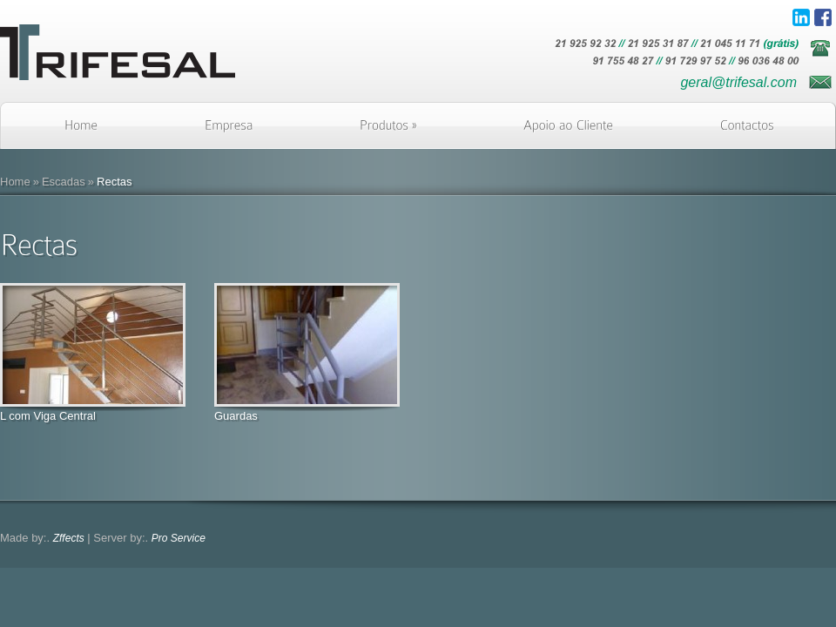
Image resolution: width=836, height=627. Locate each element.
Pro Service (179, 538)
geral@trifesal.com (738, 82)
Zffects (68, 538)
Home (15, 181)
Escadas (63, 181)
